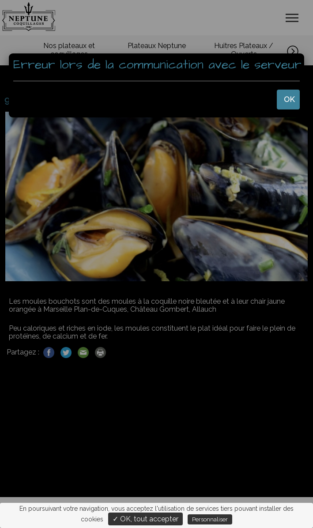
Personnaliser (210, 519)
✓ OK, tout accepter (145, 519)
